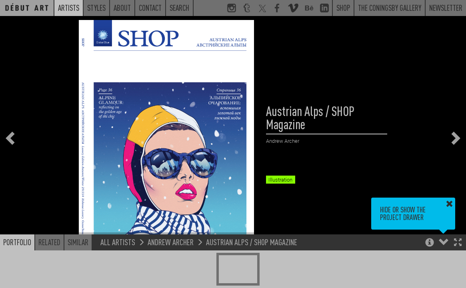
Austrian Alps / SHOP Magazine (251, 241)
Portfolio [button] (17, 242)
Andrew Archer (171, 241)
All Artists (117, 241)
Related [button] (49, 242)
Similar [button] (78, 242)
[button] (458, 243)
